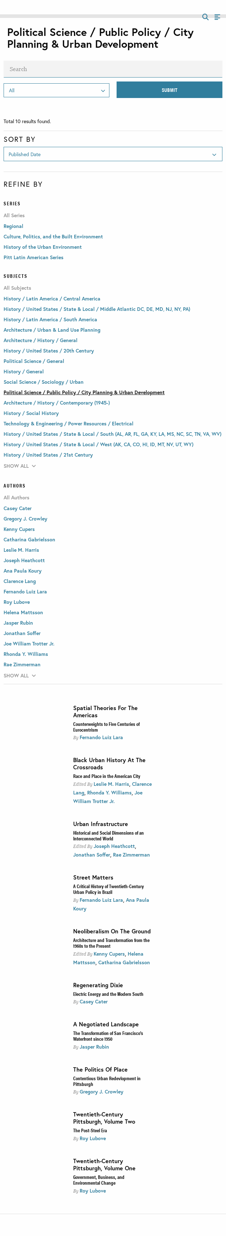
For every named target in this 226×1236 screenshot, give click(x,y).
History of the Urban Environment (43, 246)
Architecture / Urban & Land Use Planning (52, 329)
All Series (14, 215)
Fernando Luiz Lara (101, 737)
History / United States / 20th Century (49, 350)
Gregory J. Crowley (101, 1091)
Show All (20, 465)
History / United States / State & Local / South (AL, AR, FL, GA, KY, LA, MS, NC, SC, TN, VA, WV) (112, 434)
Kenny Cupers (109, 953)
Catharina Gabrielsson (124, 962)
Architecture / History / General (40, 340)
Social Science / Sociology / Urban (44, 381)
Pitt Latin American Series (33, 257)
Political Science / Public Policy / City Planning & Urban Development (84, 392)
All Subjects (17, 288)
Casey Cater (94, 1001)
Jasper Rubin (94, 1046)
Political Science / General (34, 361)
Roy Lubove (93, 1138)
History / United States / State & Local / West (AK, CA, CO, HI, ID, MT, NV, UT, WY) (98, 444)
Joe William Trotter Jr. (29, 643)
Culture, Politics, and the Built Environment (53, 236)
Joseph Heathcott (114, 846)
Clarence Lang (20, 581)
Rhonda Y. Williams (109, 792)
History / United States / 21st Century (48, 454)
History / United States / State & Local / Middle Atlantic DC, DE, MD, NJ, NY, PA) (97, 309)
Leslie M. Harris (111, 783)
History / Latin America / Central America (52, 298)
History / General (24, 371)
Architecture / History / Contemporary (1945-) (57, 402)
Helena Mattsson (23, 612)
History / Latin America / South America (50, 319)
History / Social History (31, 413)
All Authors (16, 497)
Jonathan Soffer (91, 854)
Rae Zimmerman (131, 854)
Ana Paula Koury (23, 570)
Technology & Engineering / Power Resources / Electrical (68, 423)
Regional (13, 226)
